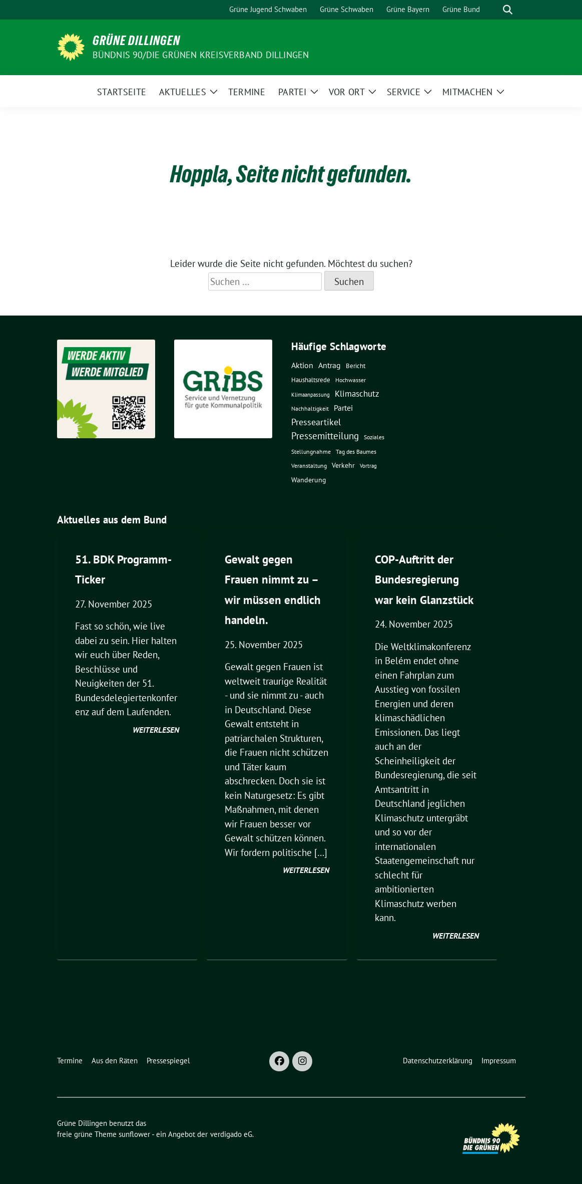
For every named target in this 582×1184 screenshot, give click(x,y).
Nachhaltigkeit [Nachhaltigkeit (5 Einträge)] (310, 408)
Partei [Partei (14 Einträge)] (343, 408)
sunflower (134, 1134)
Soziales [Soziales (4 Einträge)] (374, 437)
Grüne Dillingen (136, 40)
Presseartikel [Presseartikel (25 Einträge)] (316, 422)
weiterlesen (156, 730)
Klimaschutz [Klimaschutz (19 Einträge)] (357, 393)
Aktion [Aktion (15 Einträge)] (302, 365)
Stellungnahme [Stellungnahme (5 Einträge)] (311, 451)
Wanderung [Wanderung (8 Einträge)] (308, 479)
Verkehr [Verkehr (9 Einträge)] (343, 465)
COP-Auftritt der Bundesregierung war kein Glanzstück (424, 579)
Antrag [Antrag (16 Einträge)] (329, 365)
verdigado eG (231, 1134)
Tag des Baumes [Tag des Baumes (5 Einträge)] (356, 451)
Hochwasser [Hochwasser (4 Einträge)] (350, 380)
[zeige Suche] (507, 10)
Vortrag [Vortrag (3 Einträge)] (368, 465)
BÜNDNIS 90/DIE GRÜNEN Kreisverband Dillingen (201, 55)
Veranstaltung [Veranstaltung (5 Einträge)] (309, 465)
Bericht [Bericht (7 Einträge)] (355, 365)
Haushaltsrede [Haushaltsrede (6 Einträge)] (310, 380)
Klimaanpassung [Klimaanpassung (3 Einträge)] (310, 394)
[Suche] (493, 10)
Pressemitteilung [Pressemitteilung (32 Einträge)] (325, 436)
